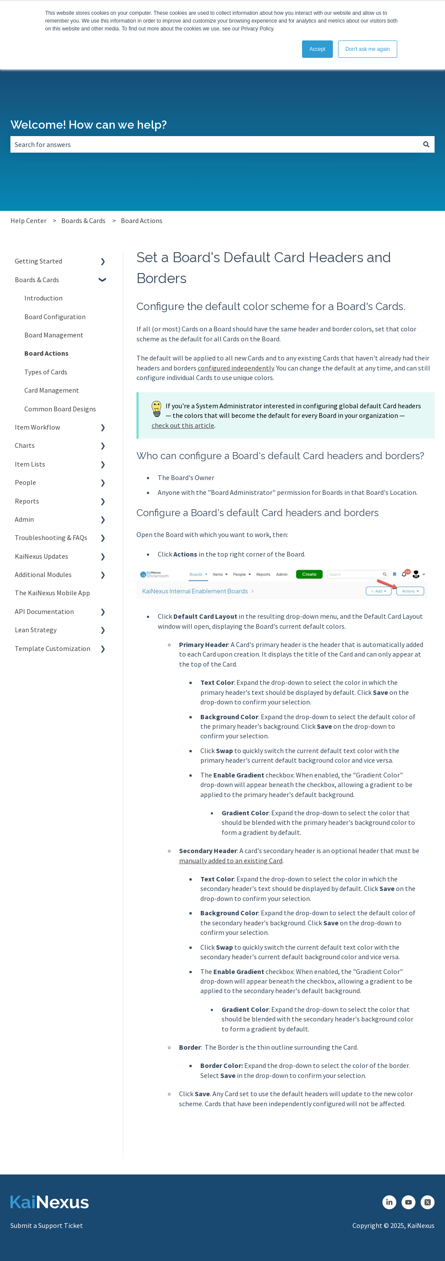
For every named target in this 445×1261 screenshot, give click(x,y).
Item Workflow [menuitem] (37, 427)
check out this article (183, 425)
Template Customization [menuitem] (52, 648)
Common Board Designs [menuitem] (60, 408)
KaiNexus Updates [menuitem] (41, 556)
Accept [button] (317, 49)
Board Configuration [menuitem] (55, 316)
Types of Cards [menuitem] (45, 371)
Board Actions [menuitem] (46, 353)
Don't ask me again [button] (367, 49)
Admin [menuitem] (24, 519)
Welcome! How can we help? (88, 124)
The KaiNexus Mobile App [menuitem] (52, 592)
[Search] (426, 144)
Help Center (28, 220)
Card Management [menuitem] (51, 390)
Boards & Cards (83, 220)
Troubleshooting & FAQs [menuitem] (51, 537)
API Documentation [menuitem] (44, 611)
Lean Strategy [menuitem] (35, 629)
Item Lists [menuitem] (30, 464)
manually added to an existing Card (230, 860)
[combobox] (214, 144)
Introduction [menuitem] (43, 298)
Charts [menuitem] (25, 445)
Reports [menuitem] (27, 501)
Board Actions (142, 220)
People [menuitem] (25, 482)
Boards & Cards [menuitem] (37, 279)
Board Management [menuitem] (53, 334)
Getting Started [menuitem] (38, 261)
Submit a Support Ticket (46, 1225)
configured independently (236, 368)
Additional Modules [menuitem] (43, 574)
